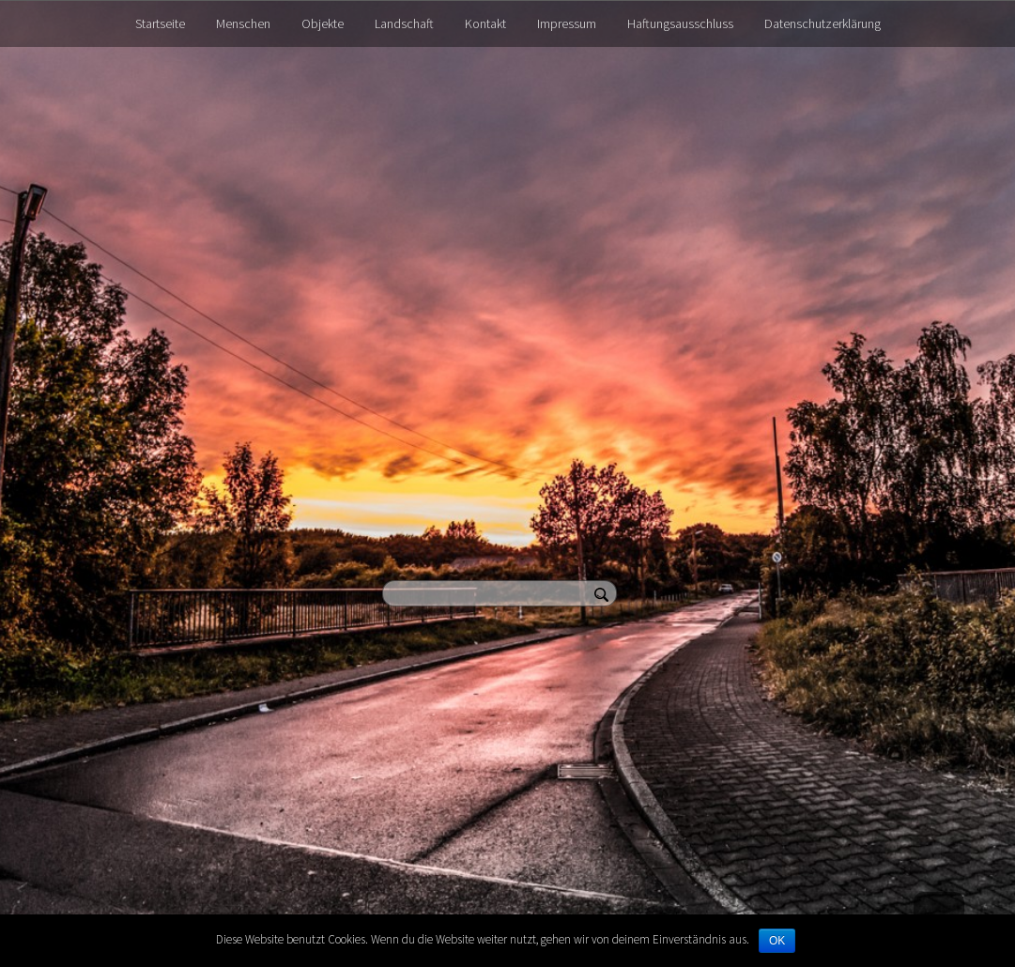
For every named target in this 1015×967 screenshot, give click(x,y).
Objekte (322, 23)
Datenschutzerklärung (822, 23)
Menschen (243, 23)
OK (777, 940)
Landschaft (404, 23)
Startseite (160, 23)
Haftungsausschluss (680, 23)
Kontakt (485, 23)
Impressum (566, 23)
